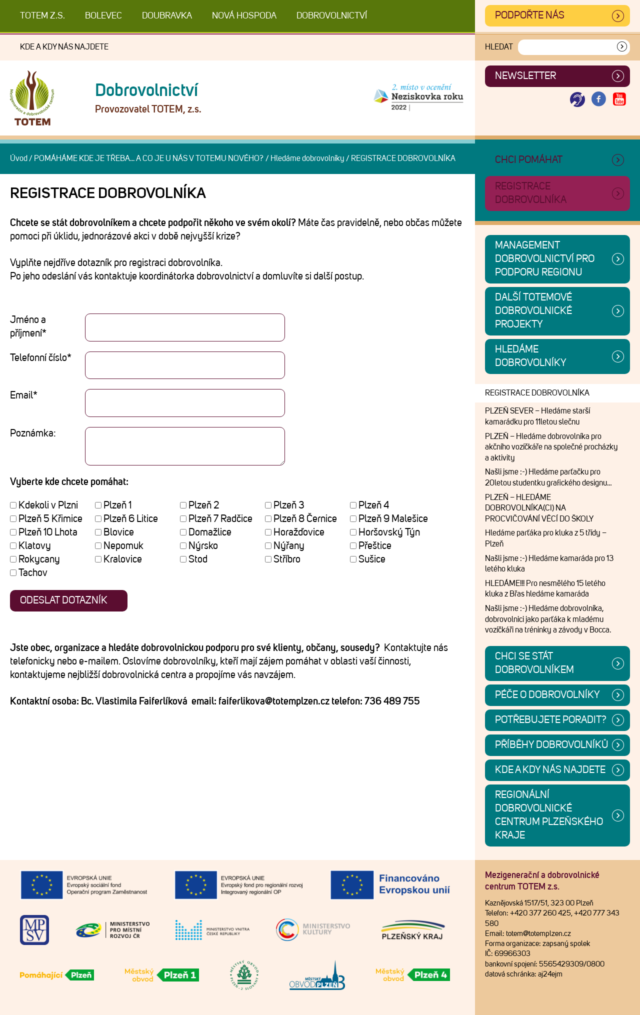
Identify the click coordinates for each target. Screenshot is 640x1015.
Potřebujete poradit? (550, 720)
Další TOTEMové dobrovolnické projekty (533, 311)
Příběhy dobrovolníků (551, 745)
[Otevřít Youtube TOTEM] (619, 100)
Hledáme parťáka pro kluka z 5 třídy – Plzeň (545, 538)
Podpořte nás (529, 15)
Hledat (499, 47)
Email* (24, 395)
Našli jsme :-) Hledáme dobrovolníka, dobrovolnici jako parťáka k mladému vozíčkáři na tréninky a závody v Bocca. (548, 619)
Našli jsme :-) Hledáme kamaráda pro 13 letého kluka (549, 564)
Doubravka (167, 16)
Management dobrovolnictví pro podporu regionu (544, 259)
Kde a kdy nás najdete (64, 47)
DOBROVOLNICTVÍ (331, 16)
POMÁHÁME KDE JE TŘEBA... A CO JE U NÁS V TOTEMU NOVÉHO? (149, 158)
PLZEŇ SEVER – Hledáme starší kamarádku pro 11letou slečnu (537, 416)
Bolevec (103, 16)
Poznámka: (33, 433)
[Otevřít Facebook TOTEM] (598, 100)
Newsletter (525, 76)
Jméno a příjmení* (28, 326)
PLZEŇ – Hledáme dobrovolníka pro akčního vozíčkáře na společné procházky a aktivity (551, 447)
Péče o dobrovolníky (547, 695)
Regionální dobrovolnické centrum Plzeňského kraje (549, 815)
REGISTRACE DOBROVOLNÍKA (537, 393)
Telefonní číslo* (41, 358)
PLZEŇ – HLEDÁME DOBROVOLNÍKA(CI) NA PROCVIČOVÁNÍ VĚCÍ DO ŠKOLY (539, 508)
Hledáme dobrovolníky (307, 158)
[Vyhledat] (622, 47)
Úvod (19, 158)
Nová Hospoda (244, 16)
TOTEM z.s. (42, 16)
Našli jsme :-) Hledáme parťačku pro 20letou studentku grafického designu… (548, 477)
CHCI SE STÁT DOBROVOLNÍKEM (534, 663)
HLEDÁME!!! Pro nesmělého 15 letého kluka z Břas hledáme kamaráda (545, 589)
